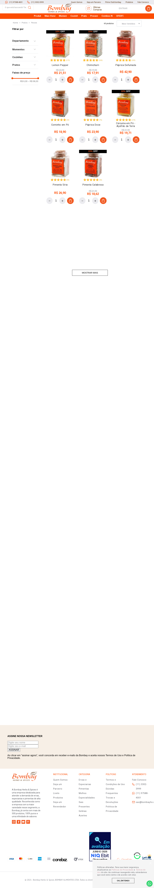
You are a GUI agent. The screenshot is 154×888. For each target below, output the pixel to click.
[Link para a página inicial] (15, 4)
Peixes (34, 4)
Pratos (25, 4)
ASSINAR (14, 750)
